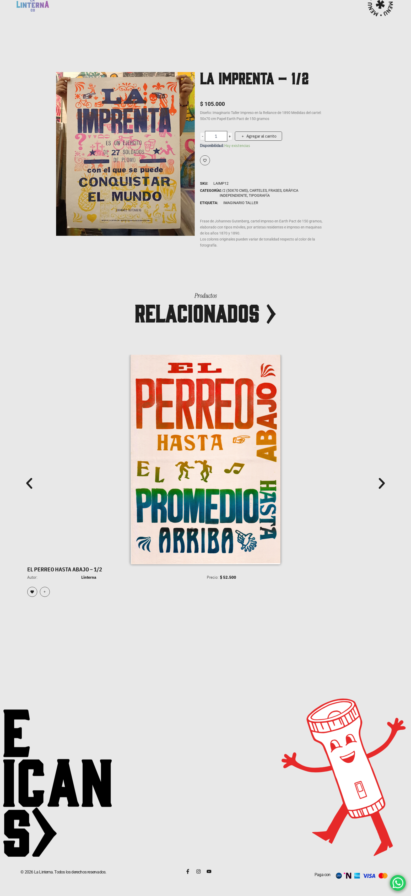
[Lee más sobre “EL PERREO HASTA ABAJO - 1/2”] (45, 591)
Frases (275, 190)
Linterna (88, 576)
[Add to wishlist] (205, 160)
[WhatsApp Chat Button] (398, 883)
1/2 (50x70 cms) (234, 190)
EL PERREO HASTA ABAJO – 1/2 (70, 569)
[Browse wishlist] (32, 591)
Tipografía (259, 195)
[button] (29, 483)
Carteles (258, 190)
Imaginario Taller (240, 203)
